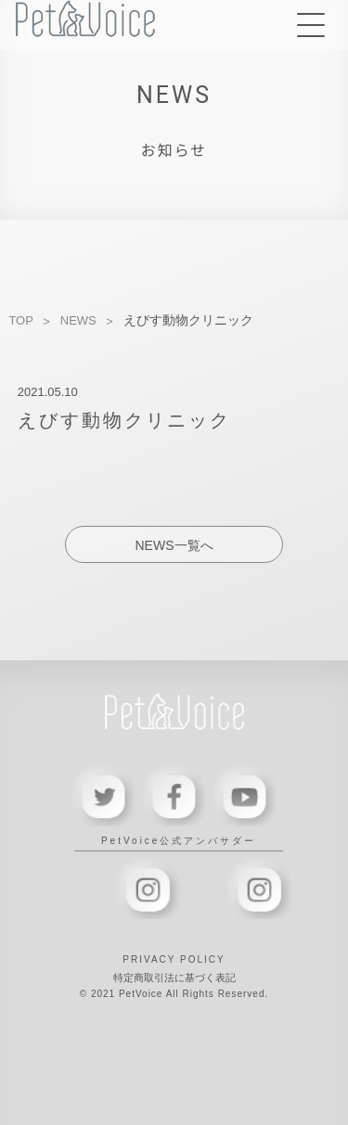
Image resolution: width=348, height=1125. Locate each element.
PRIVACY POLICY (173, 959)
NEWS (78, 320)
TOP (20, 320)
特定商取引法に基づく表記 (174, 977)
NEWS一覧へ (174, 545)
